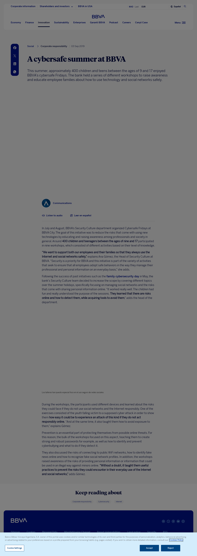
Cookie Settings (14, 548)
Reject (171, 548)
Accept (149, 548)
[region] (98, 544)
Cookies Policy (176, 540)
